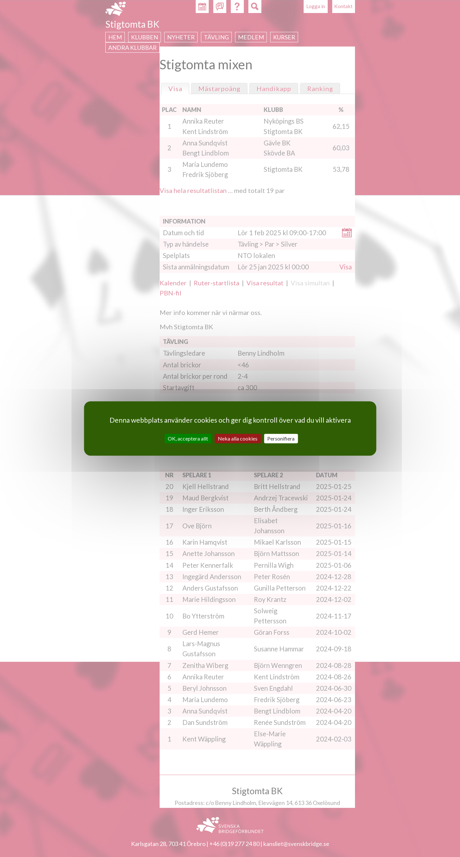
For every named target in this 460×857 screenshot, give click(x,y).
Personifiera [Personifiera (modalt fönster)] (281, 438)
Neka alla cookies (237, 438)
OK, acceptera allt (188, 438)
